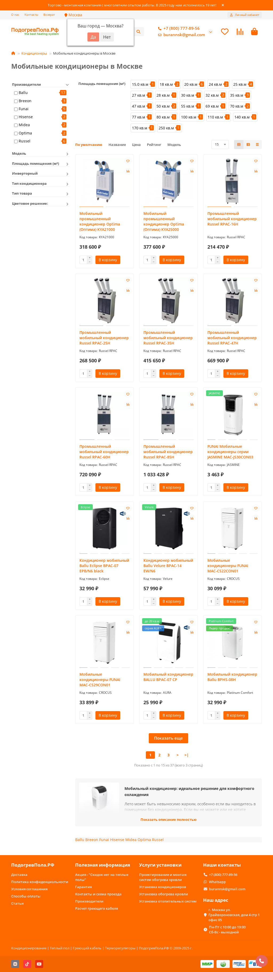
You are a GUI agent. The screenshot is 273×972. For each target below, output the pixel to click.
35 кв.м (236, 96)
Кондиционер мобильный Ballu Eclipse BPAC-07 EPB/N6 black (104, 567)
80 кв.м (163, 117)
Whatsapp (217, 881)
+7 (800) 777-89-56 (178, 29)
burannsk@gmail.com (180, 35)
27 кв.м (138, 96)
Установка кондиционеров (162, 886)
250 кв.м (166, 128)
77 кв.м (138, 117)
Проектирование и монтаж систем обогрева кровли (163, 877)
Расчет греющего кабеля (96, 908)
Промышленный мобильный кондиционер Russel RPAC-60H (104, 453)
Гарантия (83, 886)
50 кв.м (163, 106)
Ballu (23, 93)
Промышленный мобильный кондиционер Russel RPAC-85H (168, 453)
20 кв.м (190, 85)
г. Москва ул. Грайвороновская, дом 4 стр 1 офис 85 (234, 914)
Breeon (25, 101)
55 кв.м (187, 106)
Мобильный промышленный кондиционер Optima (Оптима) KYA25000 (163, 222)
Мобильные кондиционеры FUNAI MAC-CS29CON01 (99, 680)
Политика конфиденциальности (39, 881)
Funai (24, 109)
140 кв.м (242, 117)
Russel (24, 141)
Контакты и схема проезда (98, 894)
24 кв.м (215, 85)
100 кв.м (188, 117)
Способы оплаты (26, 896)
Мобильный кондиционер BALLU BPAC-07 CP (168, 678)
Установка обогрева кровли (163, 894)
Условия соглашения (29, 889)
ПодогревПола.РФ (32, 865)
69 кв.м (212, 106)
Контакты (31, 15)
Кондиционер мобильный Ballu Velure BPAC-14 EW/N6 (168, 567)
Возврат (49, 15)
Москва (73, 14)
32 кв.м (212, 96)
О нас (15, 15)
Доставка (19, 874)
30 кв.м (187, 96)
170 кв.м (139, 128)
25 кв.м (239, 85)
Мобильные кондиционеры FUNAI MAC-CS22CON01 (227, 567)
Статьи (17, 903)
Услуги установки (160, 865)
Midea (24, 125)
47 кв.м (138, 106)
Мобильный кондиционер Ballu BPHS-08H (232, 678)
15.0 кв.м (140, 85)
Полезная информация (102, 865)
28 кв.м (163, 96)
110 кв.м (215, 117)
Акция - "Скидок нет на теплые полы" (101, 877)
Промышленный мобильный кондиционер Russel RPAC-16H (232, 219)
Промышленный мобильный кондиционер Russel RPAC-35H (168, 339)
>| (186, 755)
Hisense (26, 117)
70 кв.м (236, 106)
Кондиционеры (34, 54)
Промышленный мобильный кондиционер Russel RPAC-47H (232, 339)
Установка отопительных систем (167, 901)
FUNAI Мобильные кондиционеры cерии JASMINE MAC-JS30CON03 (230, 453)
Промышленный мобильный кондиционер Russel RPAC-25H (104, 339)
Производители (89, 901)
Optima (25, 133)
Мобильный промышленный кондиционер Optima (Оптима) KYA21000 (99, 222)
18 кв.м (166, 85)
